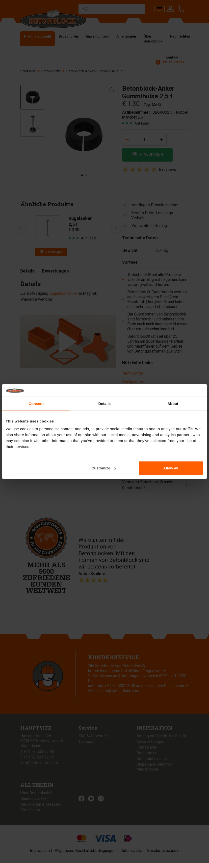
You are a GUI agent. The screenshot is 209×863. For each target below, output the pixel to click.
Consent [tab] (36, 403)
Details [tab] (104, 403)
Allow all (170, 468)
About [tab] (172, 403)
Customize (103, 468)
